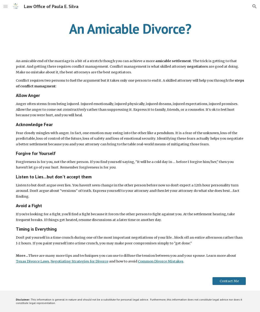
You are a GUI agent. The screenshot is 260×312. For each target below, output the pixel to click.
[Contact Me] (229, 281)
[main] (130, 28)
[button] (5, 6)
